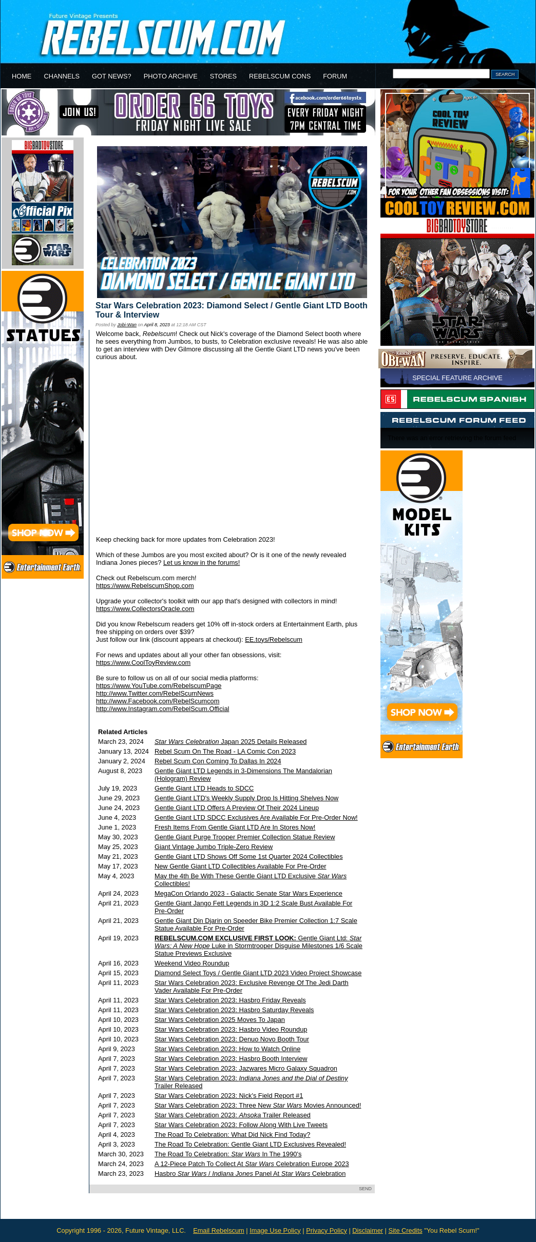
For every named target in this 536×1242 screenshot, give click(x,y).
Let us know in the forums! (201, 562)
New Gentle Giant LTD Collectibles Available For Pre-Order (241, 866)
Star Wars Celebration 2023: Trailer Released (233, 1115)
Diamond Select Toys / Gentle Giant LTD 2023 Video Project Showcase (258, 973)
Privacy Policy (326, 1230)
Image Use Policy (275, 1230)
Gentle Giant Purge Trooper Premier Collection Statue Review (245, 837)
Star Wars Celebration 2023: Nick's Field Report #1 (229, 1095)
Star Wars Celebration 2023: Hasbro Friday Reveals (230, 1000)
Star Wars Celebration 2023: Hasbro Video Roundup (231, 1029)
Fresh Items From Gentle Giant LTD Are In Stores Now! (235, 827)
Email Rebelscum (218, 1230)
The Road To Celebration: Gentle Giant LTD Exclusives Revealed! (250, 1144)
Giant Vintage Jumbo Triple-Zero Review (214, 847)
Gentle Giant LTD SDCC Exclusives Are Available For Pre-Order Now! (256, 817)
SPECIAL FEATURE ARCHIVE (457, 378)
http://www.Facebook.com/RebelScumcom (157, 701)
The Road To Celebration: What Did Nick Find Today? (232, 1134)
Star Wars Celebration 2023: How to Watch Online (227, 1049)
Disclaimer (367, 1230)
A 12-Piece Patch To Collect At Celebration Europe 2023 (252, 1164)
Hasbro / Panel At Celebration (250, 1173)
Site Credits (405, 1230)
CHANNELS (62, 76)
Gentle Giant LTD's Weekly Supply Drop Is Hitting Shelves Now (246, 798)
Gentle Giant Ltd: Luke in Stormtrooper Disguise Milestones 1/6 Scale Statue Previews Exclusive (258, 945)
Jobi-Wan (127, 324)
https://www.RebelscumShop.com (145, 585)
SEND (365, 1188)
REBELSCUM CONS (280, 76)
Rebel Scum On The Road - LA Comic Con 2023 (225, 751)
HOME (21, 76)
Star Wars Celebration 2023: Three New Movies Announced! (258, 1105)
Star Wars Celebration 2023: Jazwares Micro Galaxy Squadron (246, 1068)
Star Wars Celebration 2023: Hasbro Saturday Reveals (234, 1010)
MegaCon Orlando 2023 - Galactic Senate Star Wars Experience (248, 893)
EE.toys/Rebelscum (273, 639)
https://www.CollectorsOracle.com (145, 609)
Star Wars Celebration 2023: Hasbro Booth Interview (231, 1058)
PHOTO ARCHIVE (171, 76)
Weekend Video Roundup (192, 963)
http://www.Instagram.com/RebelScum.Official (162, 709)
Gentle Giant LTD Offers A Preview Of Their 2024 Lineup (237, 808)
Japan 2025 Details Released (231, 741)
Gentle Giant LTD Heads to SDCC (204, 788)
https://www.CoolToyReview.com (143, 662)
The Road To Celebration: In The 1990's (228, 1154)
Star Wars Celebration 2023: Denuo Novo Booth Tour (232, 1039)
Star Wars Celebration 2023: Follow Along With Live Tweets (241, 1125)
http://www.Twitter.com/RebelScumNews (155, 693)
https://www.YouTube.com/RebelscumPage (158, 685)
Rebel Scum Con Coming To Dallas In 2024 (218, 761)
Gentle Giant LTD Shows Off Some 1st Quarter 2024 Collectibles (249, 856)
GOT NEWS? (111, 76)
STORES (223, 76)
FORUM (335, 76)
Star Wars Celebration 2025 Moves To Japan (220, 1019)
